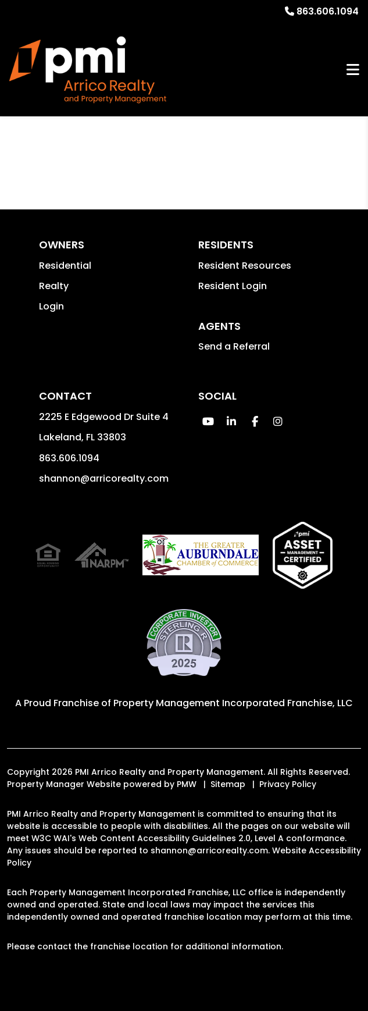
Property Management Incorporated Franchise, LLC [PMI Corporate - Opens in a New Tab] (233, 703)
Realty (54, 286)
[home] (87, 70)
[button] (208, 421)
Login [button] (51, 306)
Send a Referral (234, 346)
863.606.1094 (327, 11)
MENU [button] (352, 70)
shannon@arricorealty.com (104, 478)
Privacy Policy (287, 784)
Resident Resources (244, 265)
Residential (65, 265)
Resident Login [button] (232, 286)
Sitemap (227, 784)
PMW (186, 784)
